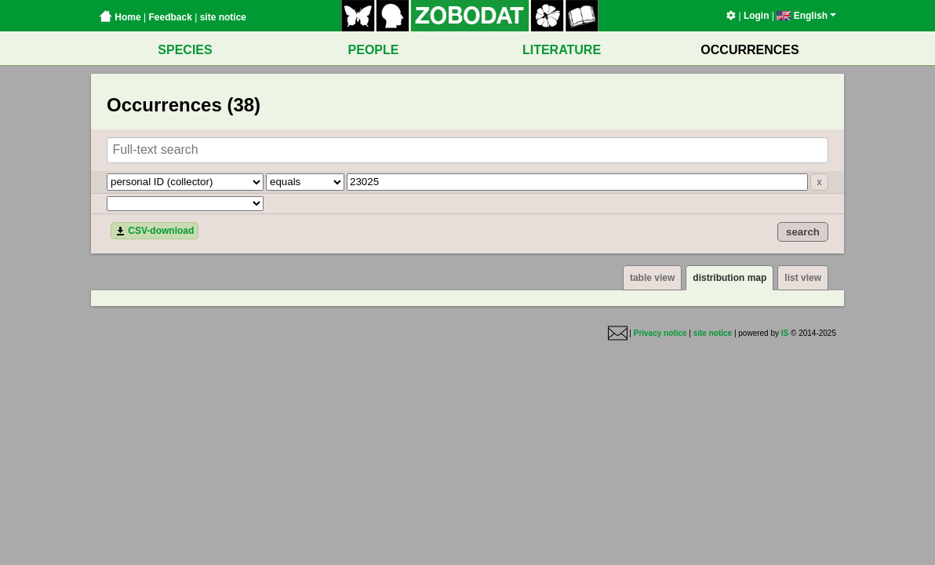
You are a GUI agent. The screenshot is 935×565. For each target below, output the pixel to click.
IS (784, 333)
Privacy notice (660, 333)
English (806, 15)
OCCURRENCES (749, 49)
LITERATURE (561, 49)
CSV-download (154, 230)
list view (802, 277)
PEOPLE (373, 49)
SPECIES (185, 49)
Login (756, 15)
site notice (223, 17)
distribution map (729, 277)
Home (120, 17)
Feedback (169, 17)
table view (652, 277)
